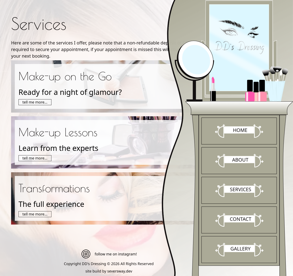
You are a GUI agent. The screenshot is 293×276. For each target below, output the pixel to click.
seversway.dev (119, 271)
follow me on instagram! (109, 254)
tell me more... (34, 102)
